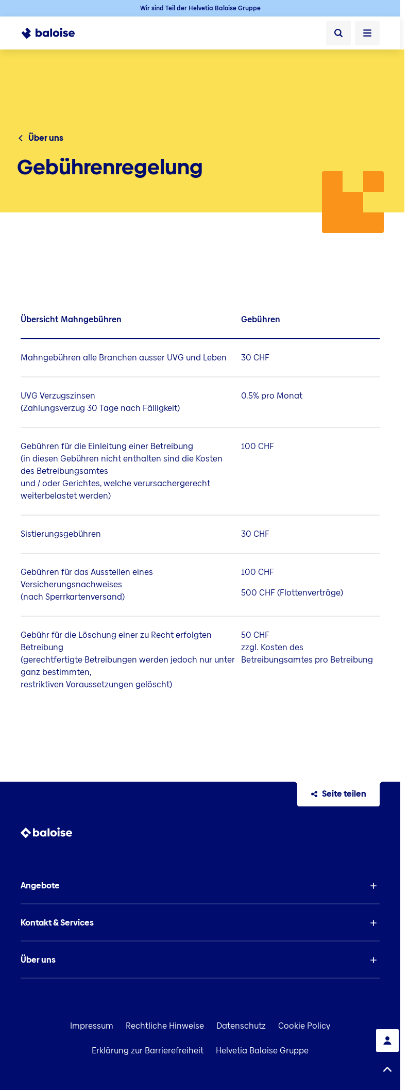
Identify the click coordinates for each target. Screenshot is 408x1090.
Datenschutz (241, 1026)
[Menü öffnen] (367, 33)
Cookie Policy (304, 1026)
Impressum (91, 1026)
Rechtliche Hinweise (165, 1026)
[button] (200, 885)
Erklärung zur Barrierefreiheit (147, 1050)
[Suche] (338, 33)
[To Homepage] (54, 33)
